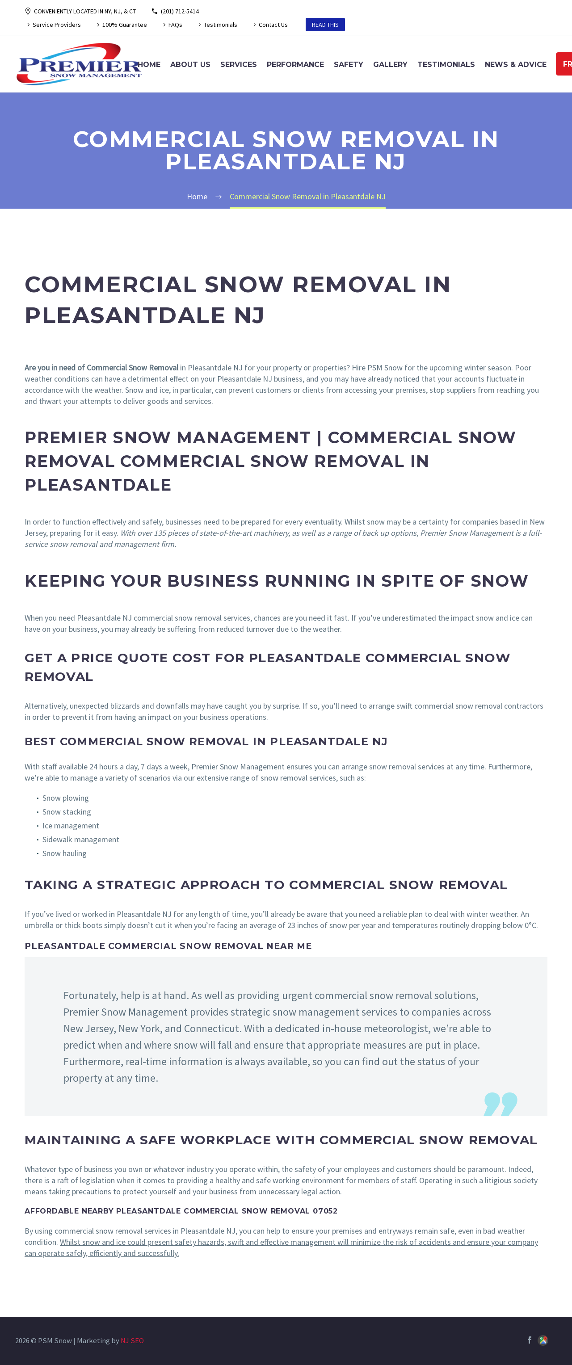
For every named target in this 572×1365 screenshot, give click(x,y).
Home (149, 64)
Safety (348, 64)
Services (238, 64)
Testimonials (220, 25)
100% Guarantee (124, 25)
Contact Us (273, 25)
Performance (295, 64)
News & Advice (516, 64)
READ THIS (325, 25)
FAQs (175, 25)
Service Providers (57, 25)
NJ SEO (132, 1340)
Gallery (390, 64)
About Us (190, 64)
